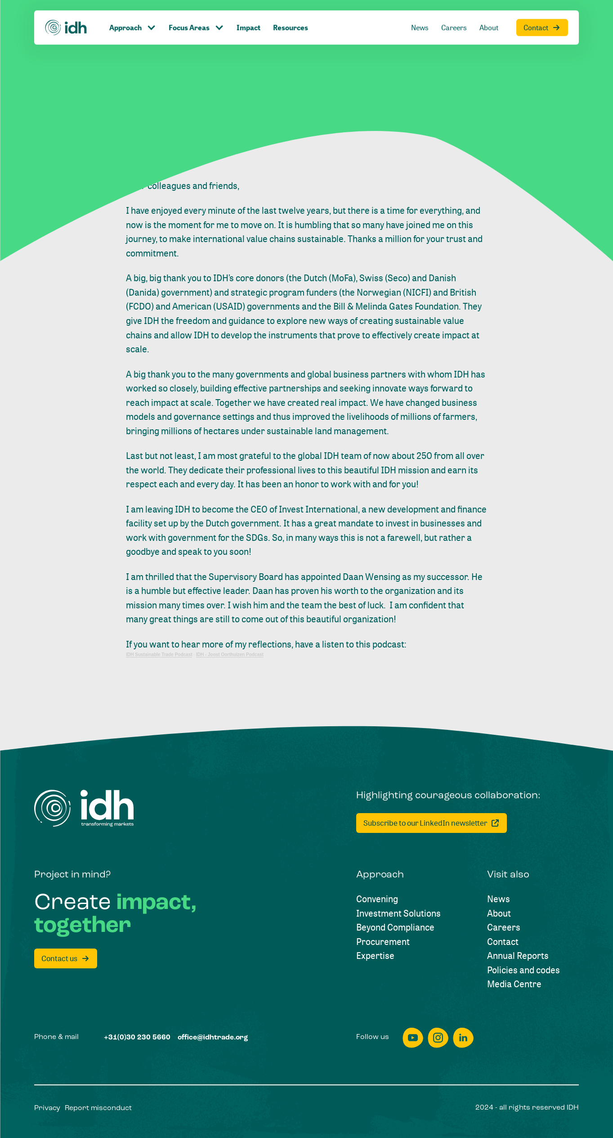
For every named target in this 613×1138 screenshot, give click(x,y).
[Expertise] (375, 956)
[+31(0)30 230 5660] (137, 1038)
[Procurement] (383, 942)
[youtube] (413, 1037)
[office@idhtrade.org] (213, 1038)
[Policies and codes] (523, 970)
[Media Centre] (514, 984)
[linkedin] (463, 1037)
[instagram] (438, 1037)
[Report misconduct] (98, 1109)
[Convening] (377, 899)
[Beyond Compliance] (395, 927)
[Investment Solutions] (398, 913)
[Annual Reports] (518, 956)
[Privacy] (47, 1109)
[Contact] (503, 942)
